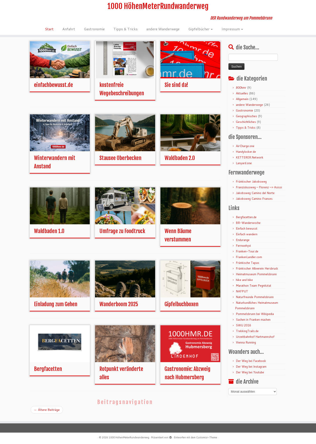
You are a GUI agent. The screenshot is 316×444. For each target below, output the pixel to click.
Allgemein (242, 102)
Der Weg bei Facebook (251, 364)
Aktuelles (242, 97)
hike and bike (244, 283)
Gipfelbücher (200, 31)
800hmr (241, 91)
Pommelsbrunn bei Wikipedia (255, 317)
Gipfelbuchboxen (181, 307)
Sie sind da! (176, 88)
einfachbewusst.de (53, 88)
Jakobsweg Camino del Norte (255, 196)
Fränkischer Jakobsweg (251, 185)
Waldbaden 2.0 (180, 161)
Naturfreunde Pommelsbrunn (255, 300)
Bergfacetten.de (246, 220)
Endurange (243, 243)
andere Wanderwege (163, 31)
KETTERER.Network (249, 161)
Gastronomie (94, 31)
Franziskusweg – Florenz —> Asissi (259, 190)
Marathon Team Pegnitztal (253, 289)
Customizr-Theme (206, 437)
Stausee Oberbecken (120, 161)
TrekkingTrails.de (247, 334)
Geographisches (246, 119)
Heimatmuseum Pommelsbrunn (256, 277)
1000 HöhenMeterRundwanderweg (158, 7)
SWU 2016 (243, 329)
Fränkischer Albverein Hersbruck (257, 272)
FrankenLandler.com (249, 260)
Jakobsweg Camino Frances (254, 202)
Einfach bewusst (246, 232)
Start (49, 31)
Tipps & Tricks (125, 31)
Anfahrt (68, 31)
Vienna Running (246, 346)
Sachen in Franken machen (253, 323)
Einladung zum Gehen (55, 307)
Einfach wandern (246, 237)
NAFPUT (242, 295)
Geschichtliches (246, 125)
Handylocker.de (246, 155)
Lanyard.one (244, 166)
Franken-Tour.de (247, 255)
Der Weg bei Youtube (250, 375)
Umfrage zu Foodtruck (122, 234)
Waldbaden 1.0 (49, 234)
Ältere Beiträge (47, 413)
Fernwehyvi (243, 249)
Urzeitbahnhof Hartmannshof (255, 340)
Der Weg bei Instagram (251, 370)
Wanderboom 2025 (118, 307)
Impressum (232, 31)
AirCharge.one (245, 149)
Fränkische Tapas (247, 266)
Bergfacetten (48, 372)
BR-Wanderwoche (248, 226)
